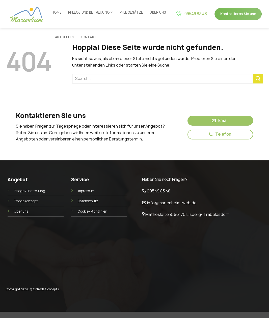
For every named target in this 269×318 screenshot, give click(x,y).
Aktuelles (64, 37)
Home (57, 12)
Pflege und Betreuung (90, 12)
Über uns (158, 12)
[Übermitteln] (258, 78)
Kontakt (88, 37)
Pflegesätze (131, 12)
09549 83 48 (195, 13)
